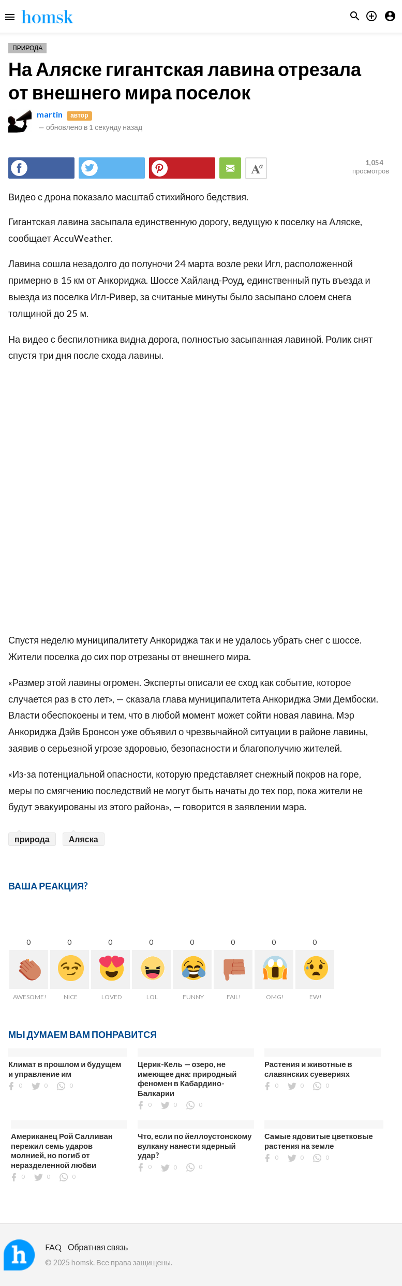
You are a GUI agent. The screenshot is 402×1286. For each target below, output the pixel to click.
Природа (27, 48)
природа (32, 839)
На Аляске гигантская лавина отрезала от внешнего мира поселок (184, 80)
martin (50, 114)
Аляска (83, 839)
